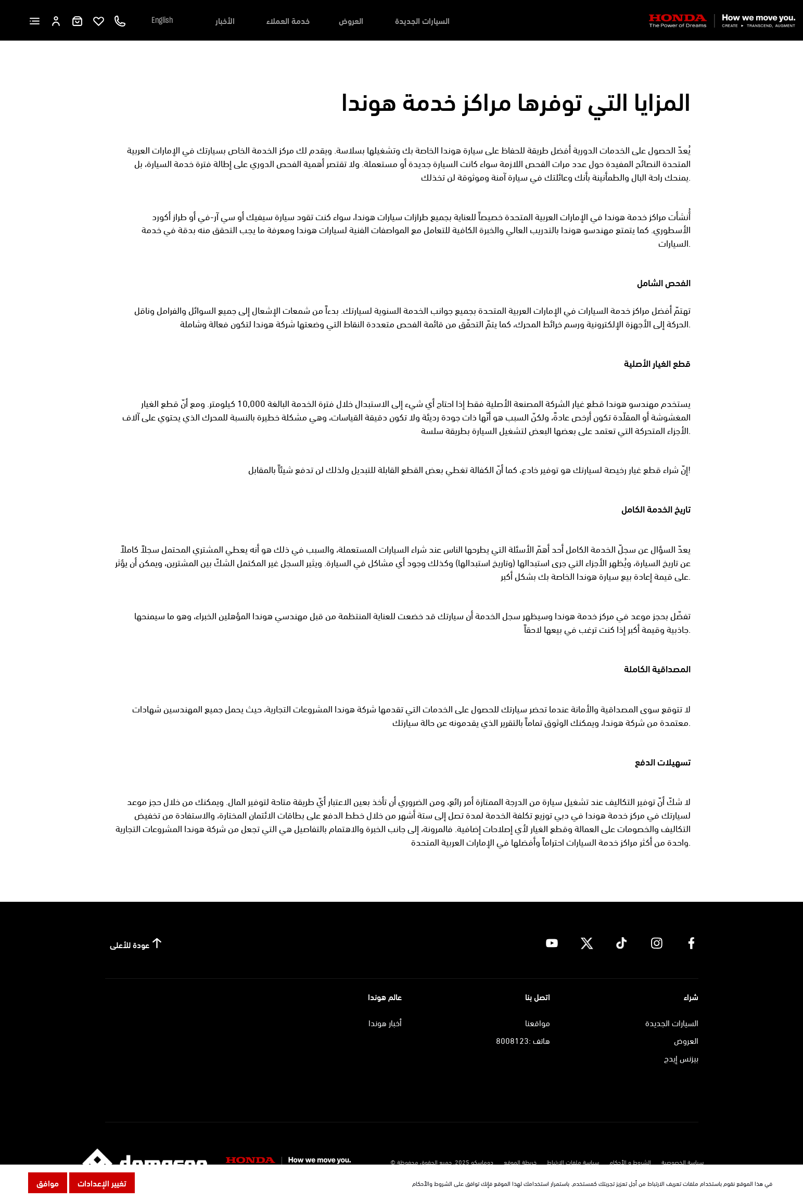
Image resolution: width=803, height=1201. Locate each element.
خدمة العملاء (288, 20)
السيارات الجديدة (422, 20)
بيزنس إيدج (681, 1057)
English (162, 20)
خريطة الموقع (520, 1161)
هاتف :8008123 (523, 1039)
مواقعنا (537, 1022)
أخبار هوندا (385, 1022)
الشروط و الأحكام (630, 1161)
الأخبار (225, 20)
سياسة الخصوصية (682, 1161)
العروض (351, 20)
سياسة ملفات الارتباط (573, 1161)
